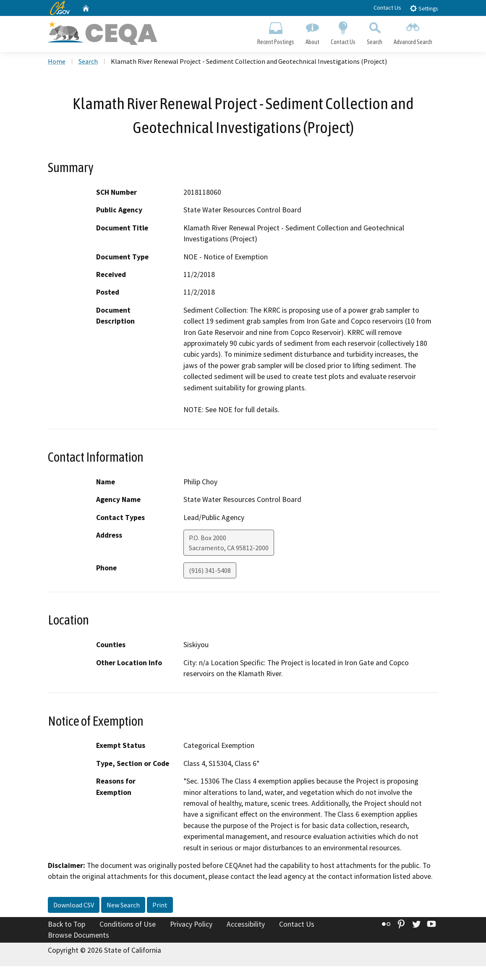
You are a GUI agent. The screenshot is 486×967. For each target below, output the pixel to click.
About (312, 32)
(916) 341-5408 (210, 571)
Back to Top (66, 925)
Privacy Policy (191, 925)
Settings (424, 8)
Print (159, 906)
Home (56, 62)
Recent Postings (275, 32)
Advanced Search (413, 32)
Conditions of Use (127, 925)
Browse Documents (78, 936)
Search (374, 32)
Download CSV (73, 906)
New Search (123, 906)
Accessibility (246, 925)
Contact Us (387, 7)
